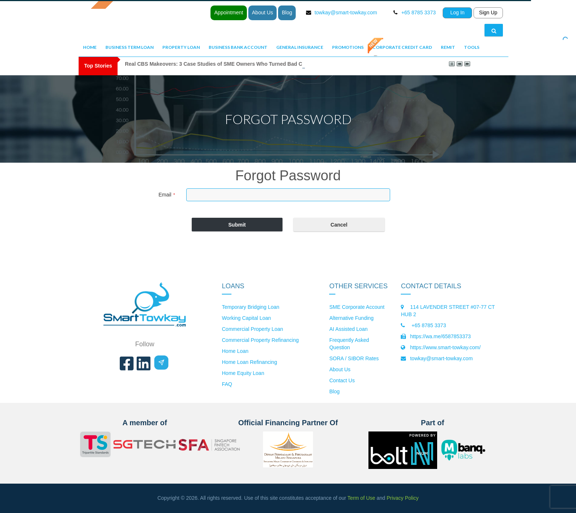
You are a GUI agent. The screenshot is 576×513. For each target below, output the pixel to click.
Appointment (228, 12)
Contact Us (341, 380)
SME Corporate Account (356, 307)
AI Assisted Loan (348, 329)
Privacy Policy (402, 498)
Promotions (348, 47)
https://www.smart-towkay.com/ (445, 347)
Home (90, 47)
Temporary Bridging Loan (250, 307)
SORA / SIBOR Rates (354, 358)
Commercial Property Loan (252, 329)
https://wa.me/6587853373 (440, 336)
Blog (287, 12)
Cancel (339, 225)
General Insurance (299, 47)
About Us (262, 12)
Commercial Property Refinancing (260, 340)
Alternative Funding (351, 318)
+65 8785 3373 (428, 325)
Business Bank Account (238, 47)
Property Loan (181, 47)
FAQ (227, 384)
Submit (237, 225)
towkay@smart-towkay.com (345, 12)
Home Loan (235, 351)
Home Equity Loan (243, 373)
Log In (457, 12)
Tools (471, 47)
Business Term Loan (129, 47)
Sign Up (488, 12)
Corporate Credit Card (402, 47)
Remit (448, 47)
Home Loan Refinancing (249, 362)
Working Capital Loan (246, 318)
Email (166, 195)
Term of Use (361, 498)
